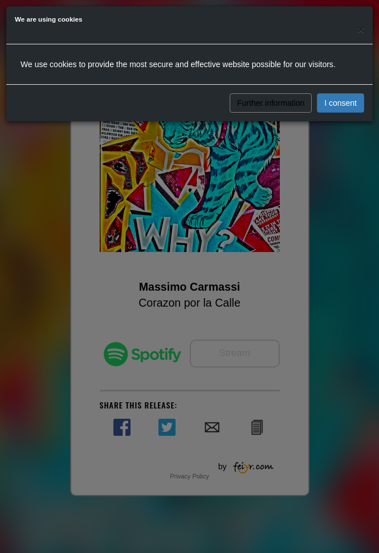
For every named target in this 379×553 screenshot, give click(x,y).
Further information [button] (270, 103)
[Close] (360, 29)
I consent (340, 103)
